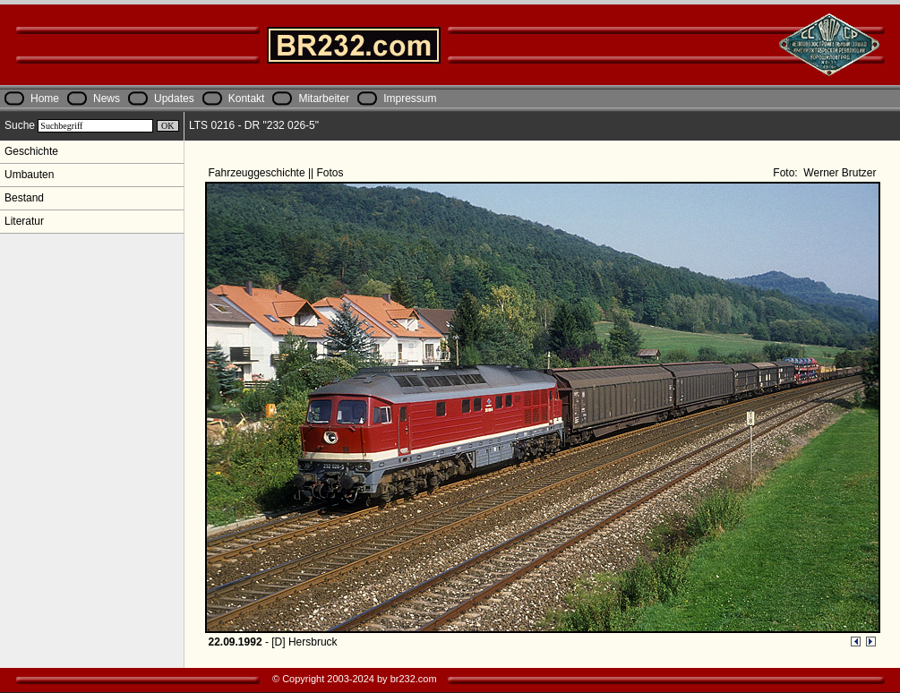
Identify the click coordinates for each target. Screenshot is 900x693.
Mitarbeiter (323, 98)
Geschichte (31, 151)
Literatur (24, 221)
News (106, 98)
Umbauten (29, 174)
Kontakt (246, 98)
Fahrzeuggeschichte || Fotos (278, 173)
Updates (174, 98)
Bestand (24, 198)
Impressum (409, 98)
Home (44, 98)
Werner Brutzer (838, 173)
